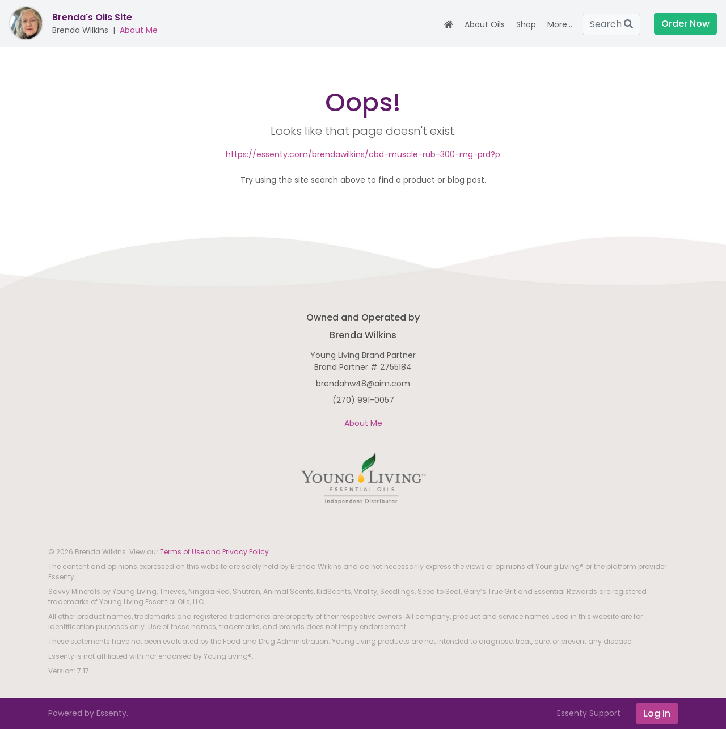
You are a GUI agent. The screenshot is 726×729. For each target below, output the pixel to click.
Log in (657, 713)
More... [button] (559, 24)
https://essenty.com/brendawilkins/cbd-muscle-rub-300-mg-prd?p (363, 154)
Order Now (685, 23)
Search (611, 24)
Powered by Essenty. (88, 713)
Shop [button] (526, 24)
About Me (139, 30)
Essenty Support (589, 713)
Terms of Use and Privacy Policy (214, 552)
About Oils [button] (485, 24)
